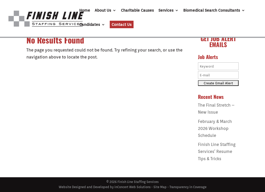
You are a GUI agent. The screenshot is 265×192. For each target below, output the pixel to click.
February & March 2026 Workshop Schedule (215, 128)
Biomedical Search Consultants (211, 11)
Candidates (89, 25)
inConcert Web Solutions (132, 187)
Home (84, 11)
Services (165, 11)
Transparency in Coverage (188, 187)
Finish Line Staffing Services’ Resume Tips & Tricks (216, 151)
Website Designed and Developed (84, 187)
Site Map (160, 187)
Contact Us (121, 24)
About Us (103, 11)
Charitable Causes (137, 11)
